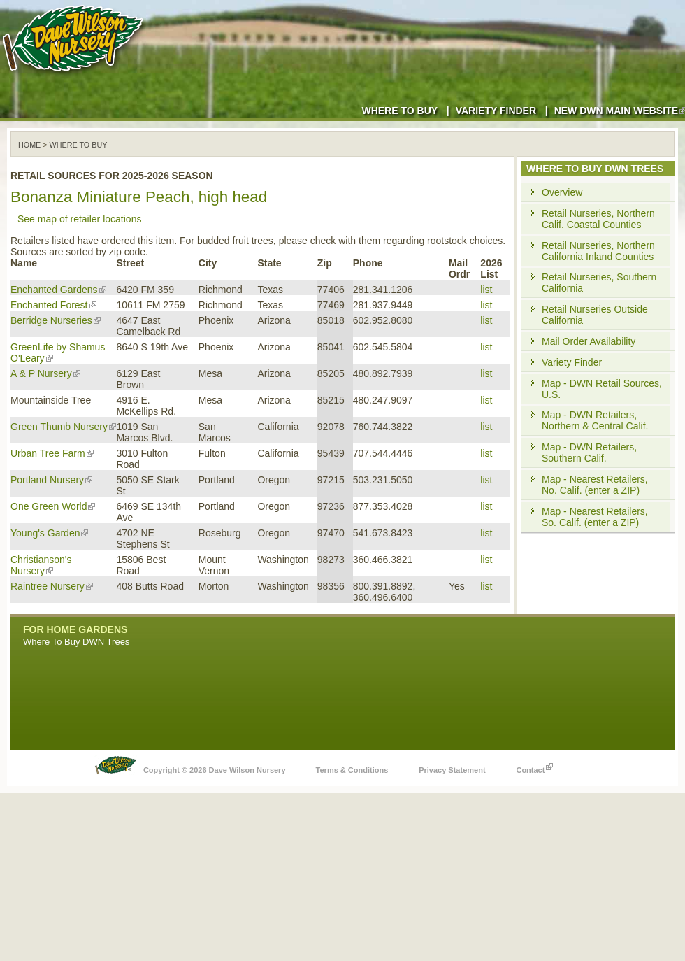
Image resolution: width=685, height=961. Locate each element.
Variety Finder (496, 110)
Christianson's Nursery (41, 565)
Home (29, 145)
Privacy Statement (452, 770)
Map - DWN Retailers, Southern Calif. (589, 452)
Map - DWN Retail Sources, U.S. (602, 389)
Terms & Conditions (352, 770)
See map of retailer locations (79, 219)
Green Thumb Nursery (63, 426)
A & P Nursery (45, 373)
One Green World (52, 506)
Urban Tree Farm (52, 453)
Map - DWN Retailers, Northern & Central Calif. (595, 420)
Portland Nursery (51, 479)
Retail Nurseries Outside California (595, 315)
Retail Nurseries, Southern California (599, 282)
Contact (534, 766)
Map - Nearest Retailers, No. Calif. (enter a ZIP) (595, 485)
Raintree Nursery (51, 586)
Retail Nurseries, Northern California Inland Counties (598, 251)
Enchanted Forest (53, 305)
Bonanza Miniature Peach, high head (138, 197)
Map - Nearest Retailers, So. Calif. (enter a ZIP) (595, 517)
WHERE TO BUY (79, 145)
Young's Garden (49, 533)
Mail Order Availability (588, 341)
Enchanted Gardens (58, 289)
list (486, 289)
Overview (562, 192)
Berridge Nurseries (55, 320)
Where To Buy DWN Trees (76, 641)
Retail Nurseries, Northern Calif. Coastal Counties (598, 219)
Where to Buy (399, 110)
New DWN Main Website (619, 110)
